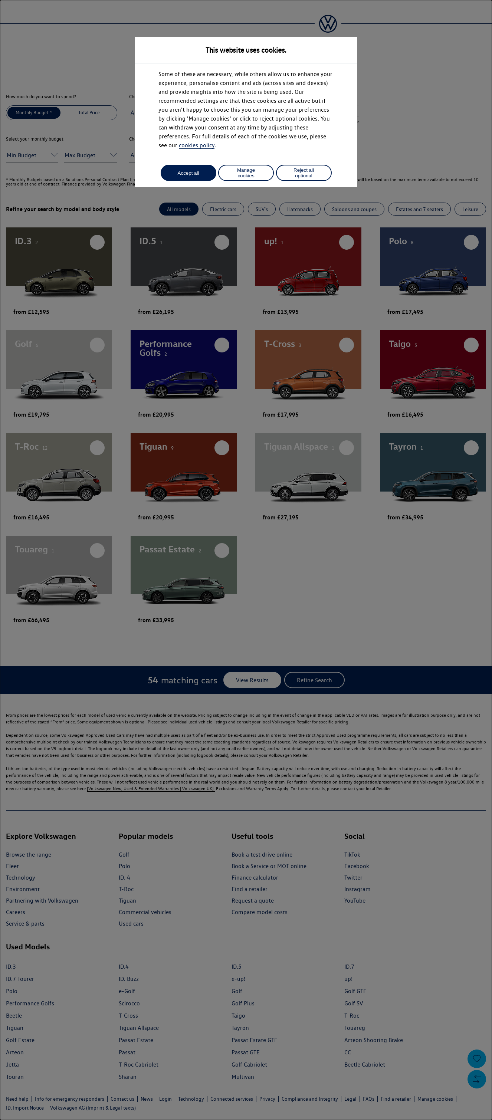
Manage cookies (246, 172)
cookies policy (196, 145)
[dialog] (246, 560)
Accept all (188, 173)
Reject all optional (303, 172)
